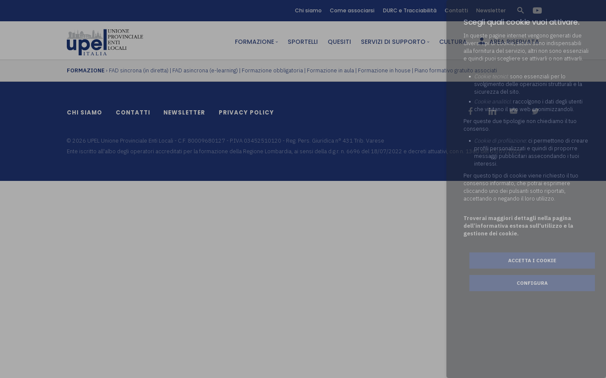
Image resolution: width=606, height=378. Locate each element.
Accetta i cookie (532, 260)
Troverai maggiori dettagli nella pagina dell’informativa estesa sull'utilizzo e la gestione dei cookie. (518, 226)
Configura (532, 283)
